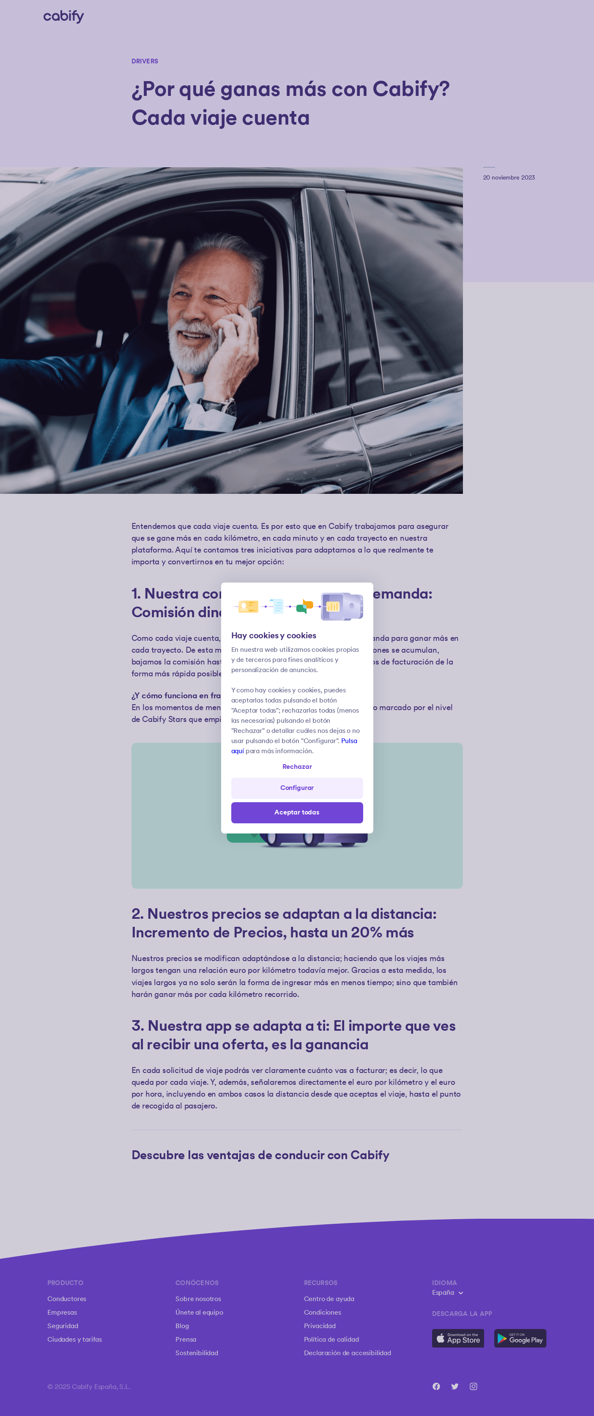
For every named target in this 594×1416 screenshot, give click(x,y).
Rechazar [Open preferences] (297, 767)
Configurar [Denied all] (297, 788)
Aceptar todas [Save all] (297, 812)
